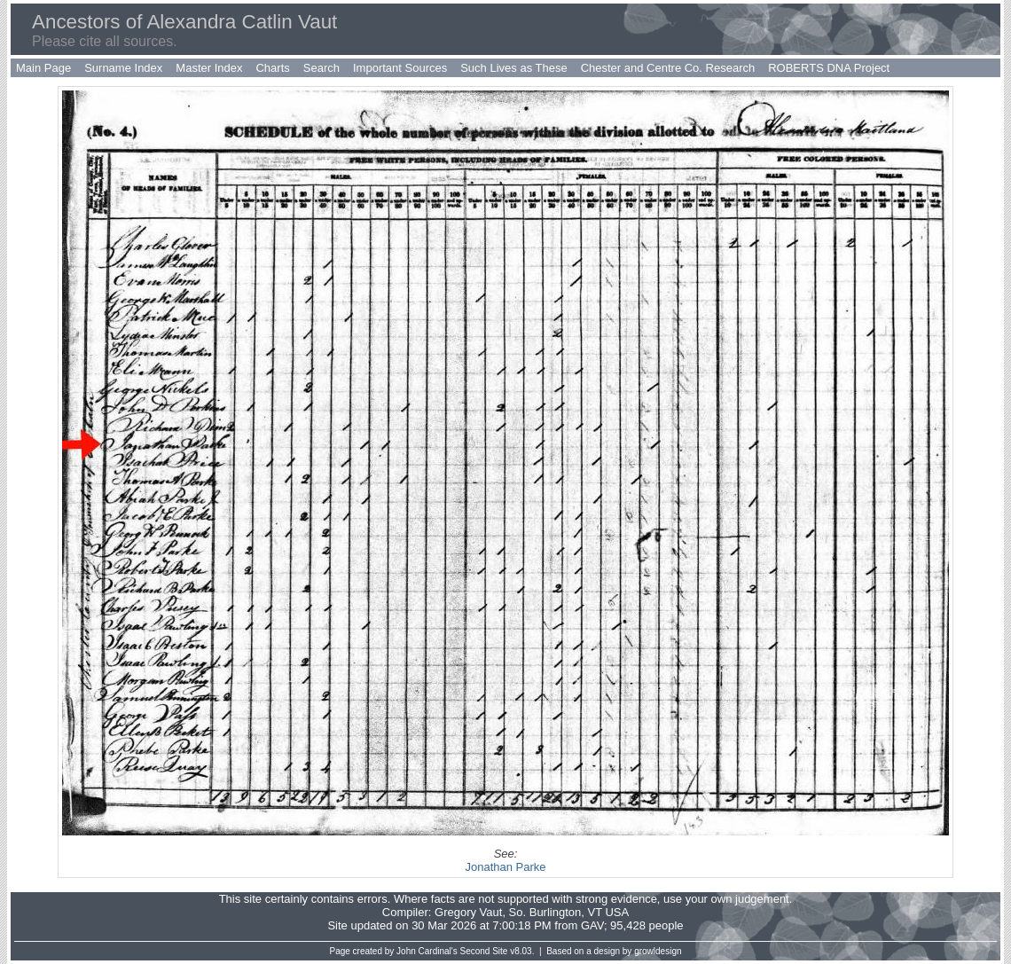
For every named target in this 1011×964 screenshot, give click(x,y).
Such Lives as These (513, 67)
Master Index (209, 67)
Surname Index (123, 67)
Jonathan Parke (505, 867)
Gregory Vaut (468, 912)
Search (321, 67)
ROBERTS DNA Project (829, 67)
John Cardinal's (427, 951)
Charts (272, 67)
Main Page (43, 67)
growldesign (657, 951)
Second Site (484, 951)
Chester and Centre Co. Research (668, 67)
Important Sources (400, 67)
